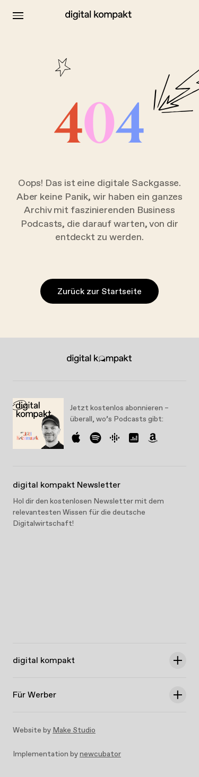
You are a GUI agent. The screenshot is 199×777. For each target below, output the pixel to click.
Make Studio (74, 730)
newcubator (100, 754)
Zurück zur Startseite (99, 291)
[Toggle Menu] (18, 15)
